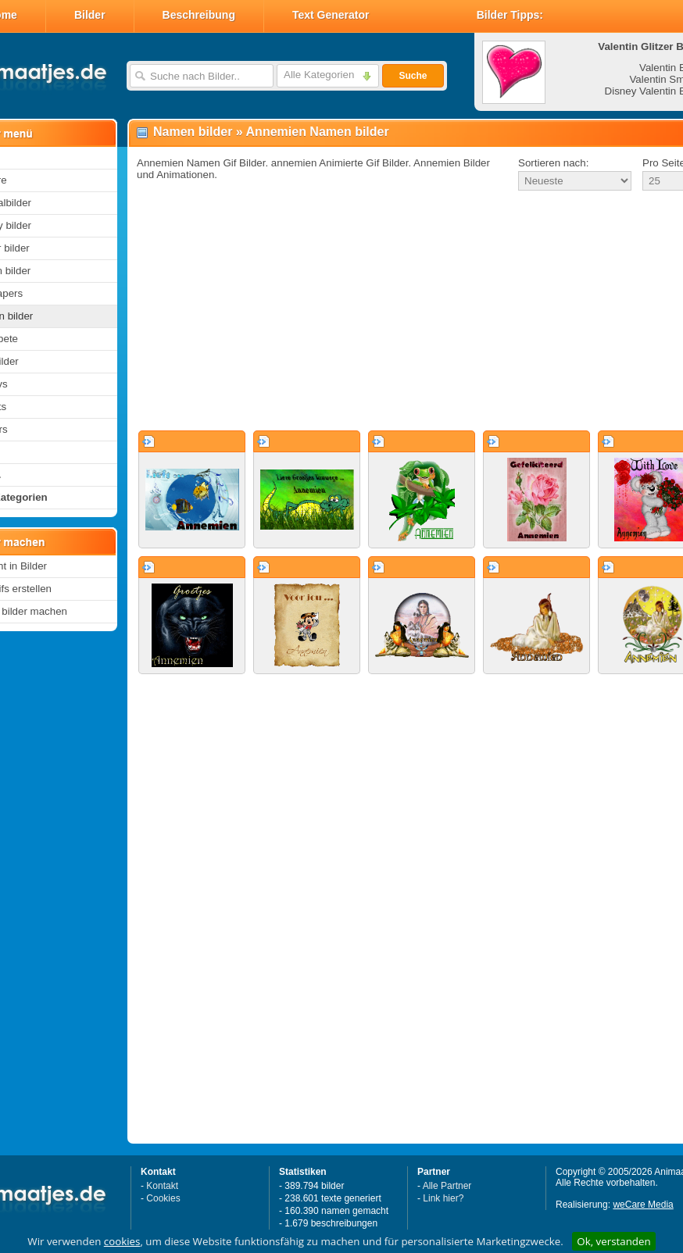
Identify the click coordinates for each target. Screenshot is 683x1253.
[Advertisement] (390, 311)
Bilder (89, 15)
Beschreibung (199, 15)
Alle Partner (447, 1185)
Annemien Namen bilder (317, 131)
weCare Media (643, 1204)
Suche (413, 75)
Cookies (163, 1198)
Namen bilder (192, 131)
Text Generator (331, 15)
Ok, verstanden (613, 1241)
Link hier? (443, 1198)
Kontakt (162, 1185)
